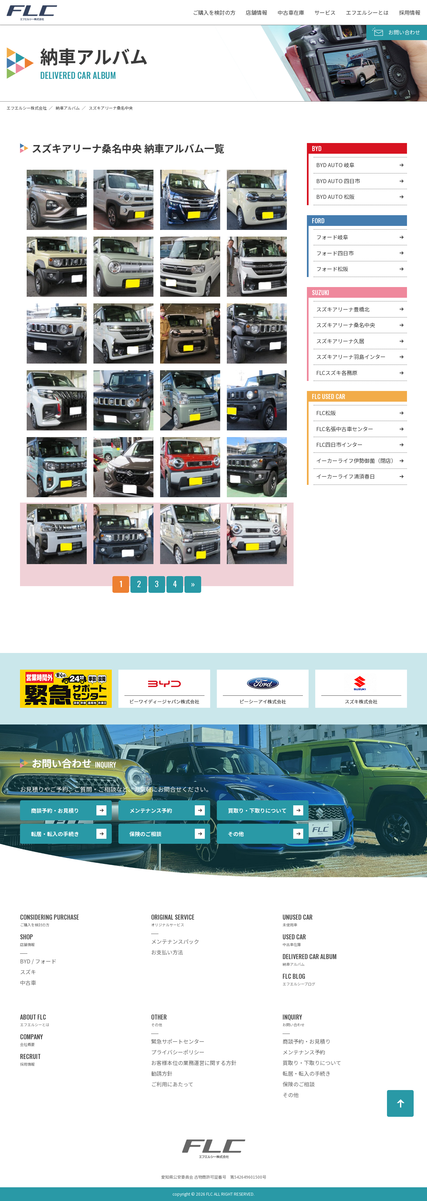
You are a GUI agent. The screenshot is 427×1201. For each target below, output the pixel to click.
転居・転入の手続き (55, 834)
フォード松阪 (332, 269)
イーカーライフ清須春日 (345, 476)
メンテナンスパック (175, 941)
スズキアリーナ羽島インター (351, 357)
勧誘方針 (161, 1073)
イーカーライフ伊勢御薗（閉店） (356, 460)
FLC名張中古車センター (344, 429)
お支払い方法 (167, 952)
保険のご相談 (145, 834)
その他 (236, 834)
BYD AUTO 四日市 (338, 181)
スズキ (28, 971)
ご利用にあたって (172, 1084)
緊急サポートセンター (177, 1041)
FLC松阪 (326, 413)
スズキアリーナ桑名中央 (345, 325)
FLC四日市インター (339, 444)
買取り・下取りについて (257, 810)
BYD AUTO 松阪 (335, 196)
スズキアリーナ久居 (340, 341)
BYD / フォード (38, 961)
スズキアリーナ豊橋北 (343, 309)
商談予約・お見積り (55, 810)
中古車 (28, 982)
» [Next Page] (193, 583)
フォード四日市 (335, 253)
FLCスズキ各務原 (336, 373)
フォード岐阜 (332, 237)
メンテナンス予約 (150, 810)
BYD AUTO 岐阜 (335, 165)
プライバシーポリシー (177, 1052)
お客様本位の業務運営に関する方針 (194, 1062)
